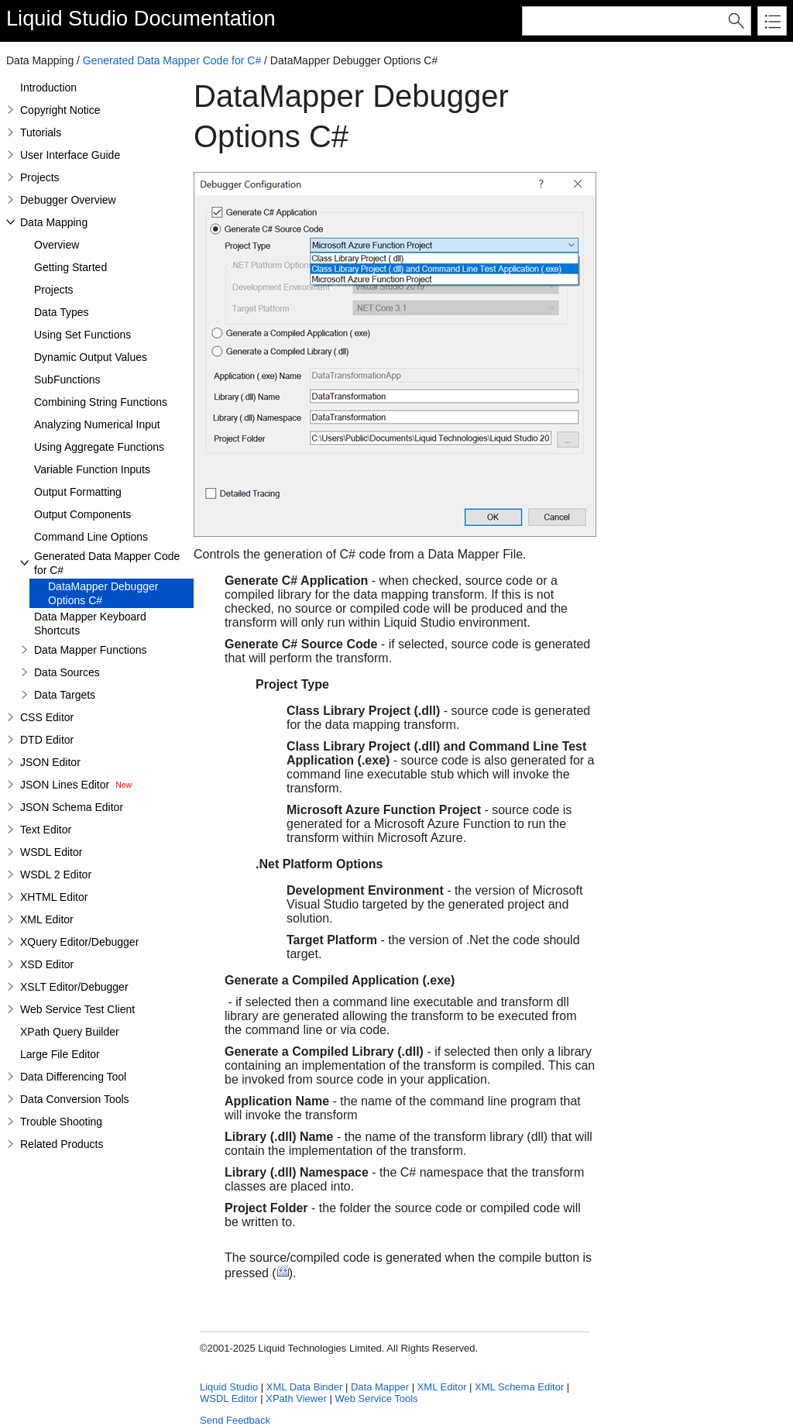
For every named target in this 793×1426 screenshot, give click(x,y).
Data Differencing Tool (73, 1076)
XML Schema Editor (519, 1387)
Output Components (82, 514)
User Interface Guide (70, 155)
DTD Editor (47, 740)
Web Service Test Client (77, 1009)
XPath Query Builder (69, 1032)
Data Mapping (54, 222)
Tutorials (40, 132)
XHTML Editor (54, 897)
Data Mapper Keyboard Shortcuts (90, 623)
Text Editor (45, 829)
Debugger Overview (68, 200)
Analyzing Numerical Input (97, 424)
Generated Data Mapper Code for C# (172, 60)
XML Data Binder (304, 1387)
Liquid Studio (67, 18)
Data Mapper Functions (90, 650)
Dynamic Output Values (90, 357)
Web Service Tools (376, 1398)
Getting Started (70, 267)
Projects (40, 177)
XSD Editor (47, 964)
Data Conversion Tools (74, 1099)
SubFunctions (67, 379)
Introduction (48, 87)
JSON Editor (50, 762)
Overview (56, 245)
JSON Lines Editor (64, 784)
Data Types (61, 312)
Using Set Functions (82, 334)
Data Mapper (380, 1387)
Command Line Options (91, 537)
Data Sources (67, 672)
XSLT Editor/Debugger (74, 987)
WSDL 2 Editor (55, 874)
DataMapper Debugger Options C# (103, 593)
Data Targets (64, 695)
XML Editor (47, 919)
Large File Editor (60, 1054)
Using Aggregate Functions (99, 447)
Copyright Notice (60, 110)
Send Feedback (235, 1420)
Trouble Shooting (61, 1121)
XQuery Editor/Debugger (79, 942)
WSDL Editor (51, 852)
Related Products (61, 1144)
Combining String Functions (100, 402)
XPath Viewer (296, 1398)
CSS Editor (47, 717)
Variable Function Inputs (92, 469)
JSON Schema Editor (71, 807)
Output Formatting (78, 492)
